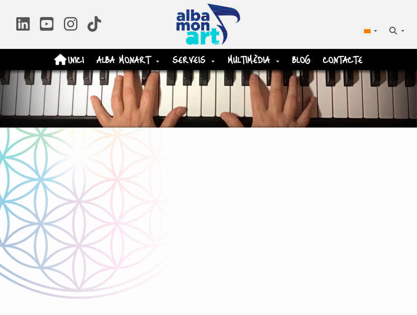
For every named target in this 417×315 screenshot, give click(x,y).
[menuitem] (370, 31)
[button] (23, 27)
